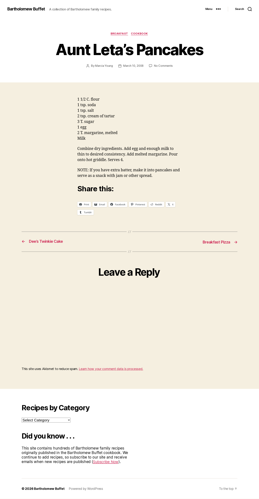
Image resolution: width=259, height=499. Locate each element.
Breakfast (119, 34)
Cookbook (139, 34)
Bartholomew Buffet (27, 9)
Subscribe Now (106, 462)
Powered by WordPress (86, 489)
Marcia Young (104, 66)
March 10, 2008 (133, 66)
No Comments (163, 66)
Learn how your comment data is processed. (111, 369)
